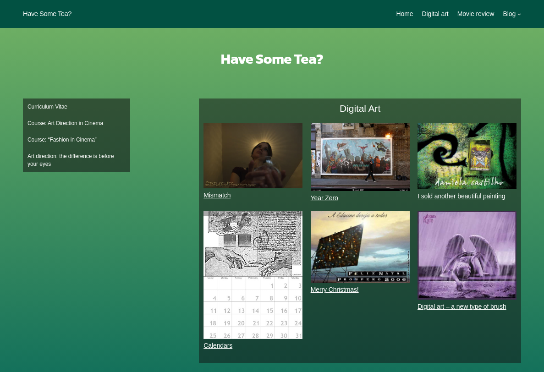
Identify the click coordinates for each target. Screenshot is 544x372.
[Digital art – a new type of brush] (467, 256)
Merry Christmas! (335, 289)
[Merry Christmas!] (360, 248)
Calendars (217, 345)
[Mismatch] (252, 157)
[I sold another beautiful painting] (467, 157)
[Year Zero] (360, 158)
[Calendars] (252, 276)
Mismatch (217, 195)
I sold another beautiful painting (461, 196)
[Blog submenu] (519, 14)
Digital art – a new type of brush (462, 306)
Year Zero (324, 198)
